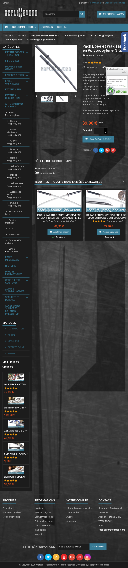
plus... (125, 86)
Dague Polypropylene (14, 176)
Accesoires (14, 235)
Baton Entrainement (11, 250)
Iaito (11, 229)
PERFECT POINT (15, 347)
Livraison (46, 27)
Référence (88, 56)
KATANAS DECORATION (12, 97)
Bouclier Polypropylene (14, 150)
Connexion (95, 3)
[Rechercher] (64, 14)
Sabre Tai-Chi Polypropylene (15, 167)
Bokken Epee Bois (13, 213)
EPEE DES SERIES (14, 75)
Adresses (71, 521)
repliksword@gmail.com (111, 530)
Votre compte (77, 500)
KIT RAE (11, 335)
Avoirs (69, 517)
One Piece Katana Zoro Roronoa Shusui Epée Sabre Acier (16, 385)
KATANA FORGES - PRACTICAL (14, 53)
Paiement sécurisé (43, 521)
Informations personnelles (79, 508)
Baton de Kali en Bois (13, 241)
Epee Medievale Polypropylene (14, 132)
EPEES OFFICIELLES (12, 82)
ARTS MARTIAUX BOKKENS (14, 105)
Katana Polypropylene (14, 122)
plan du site (40, 530)
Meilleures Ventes (10, 365)
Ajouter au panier (97, 139)
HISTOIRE (10, 266)
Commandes (72, 513)
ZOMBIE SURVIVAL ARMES (14, 290)
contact (63, 27)
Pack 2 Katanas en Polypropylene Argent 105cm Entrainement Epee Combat (59, 218)
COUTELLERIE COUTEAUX (12, 281)
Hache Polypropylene (14, 159)
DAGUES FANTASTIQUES (13, 273)
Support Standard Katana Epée (16, 454)
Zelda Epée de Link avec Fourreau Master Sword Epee (16, 431)
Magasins (39, 534)
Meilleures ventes (11, 517)
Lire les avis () (93, 67)
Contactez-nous (42, 526)
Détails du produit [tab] (48, 161)
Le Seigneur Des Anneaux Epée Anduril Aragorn (16, 408)
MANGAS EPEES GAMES (13, 68)
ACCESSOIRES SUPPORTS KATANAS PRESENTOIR (13, 310)
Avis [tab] (69, 161)
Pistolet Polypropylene (14, 204)
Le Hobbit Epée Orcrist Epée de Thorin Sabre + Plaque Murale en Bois (16, 477)
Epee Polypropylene (12, 114)
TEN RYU (11, 353)
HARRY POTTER (15, 329)
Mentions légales (42, 513)
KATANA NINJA (13, 90)
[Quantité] (99, 130)
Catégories (11, 47)
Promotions (8, 508)
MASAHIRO (13, 341)
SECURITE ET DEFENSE (12, 298)
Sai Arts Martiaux (10, 221)
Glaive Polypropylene (14, 142)
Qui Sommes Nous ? (24, 27)
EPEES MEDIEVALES (12, 258)
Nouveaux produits (11, 513)
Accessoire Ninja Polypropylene (14, 194)
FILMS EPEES (12, 61)
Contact (5, 3)
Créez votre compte (114, 3)
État (36, 173)
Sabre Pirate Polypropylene (15, 184)
